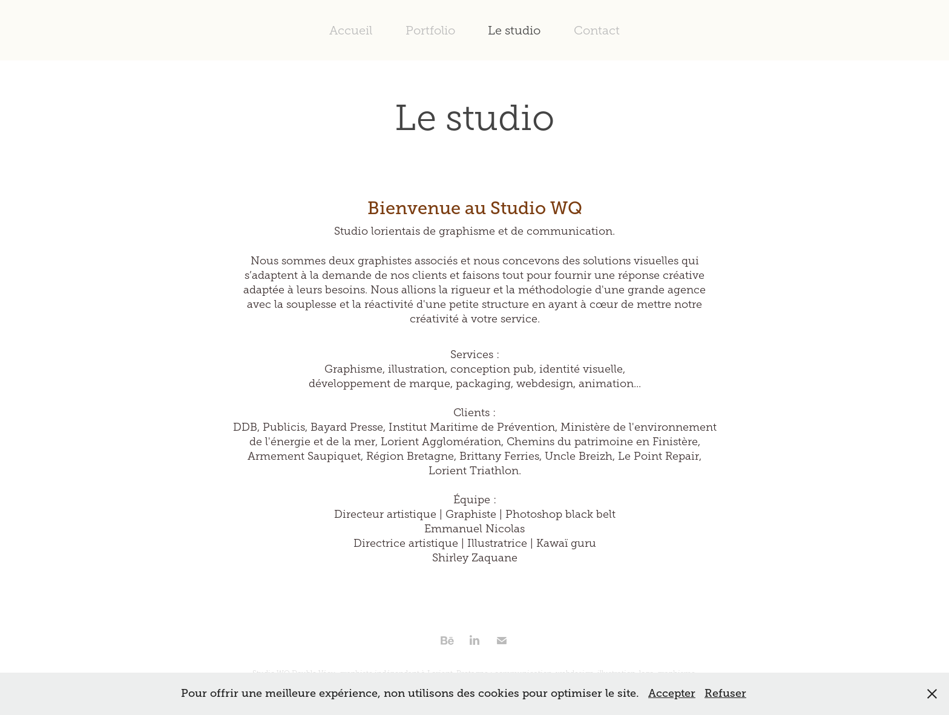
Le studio (514, 30)
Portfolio (430, 30)
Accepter (671, 693)
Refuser (725, 693)
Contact (597, 30)
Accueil (350, 30)
